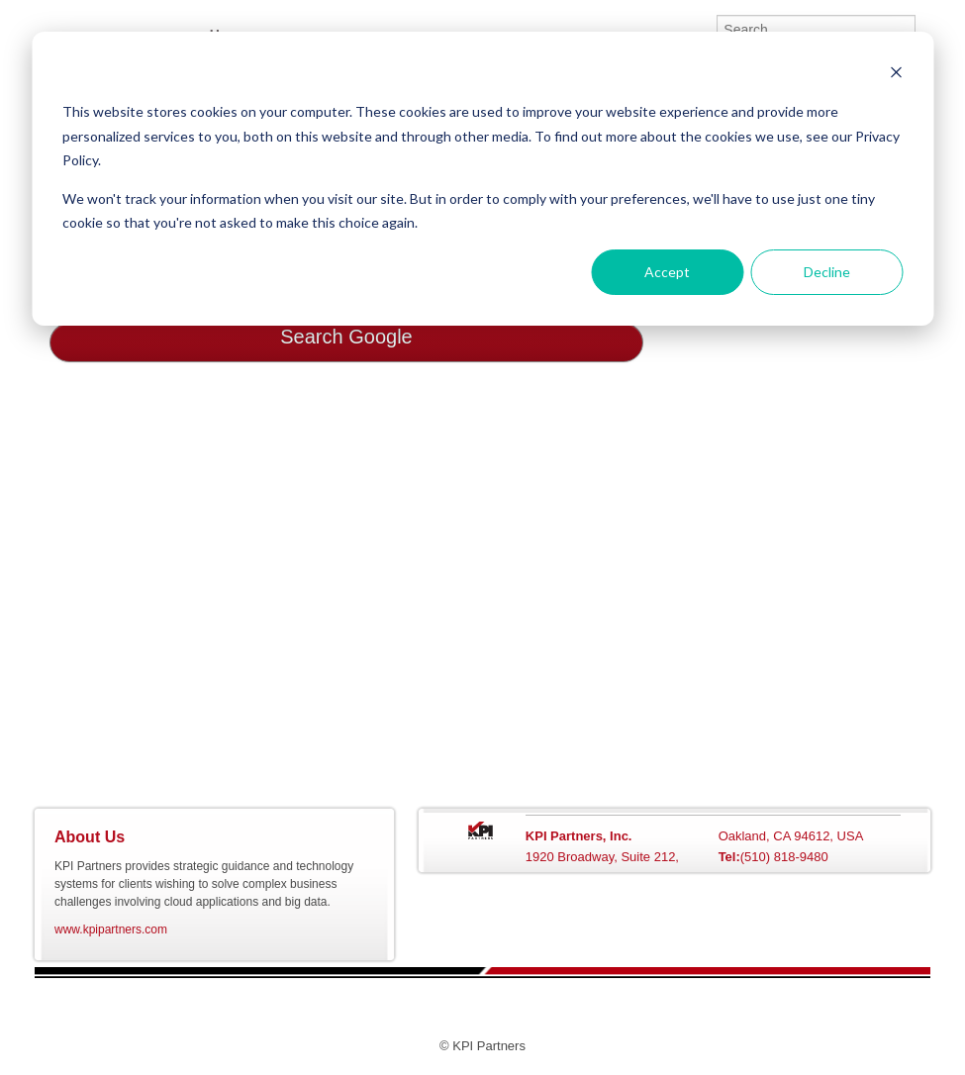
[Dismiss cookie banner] (896, 74)
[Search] (816, 30)
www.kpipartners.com (110, 929)
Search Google (346, 336)
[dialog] (482, 179)
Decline (827, 271)
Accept (667, 271)
